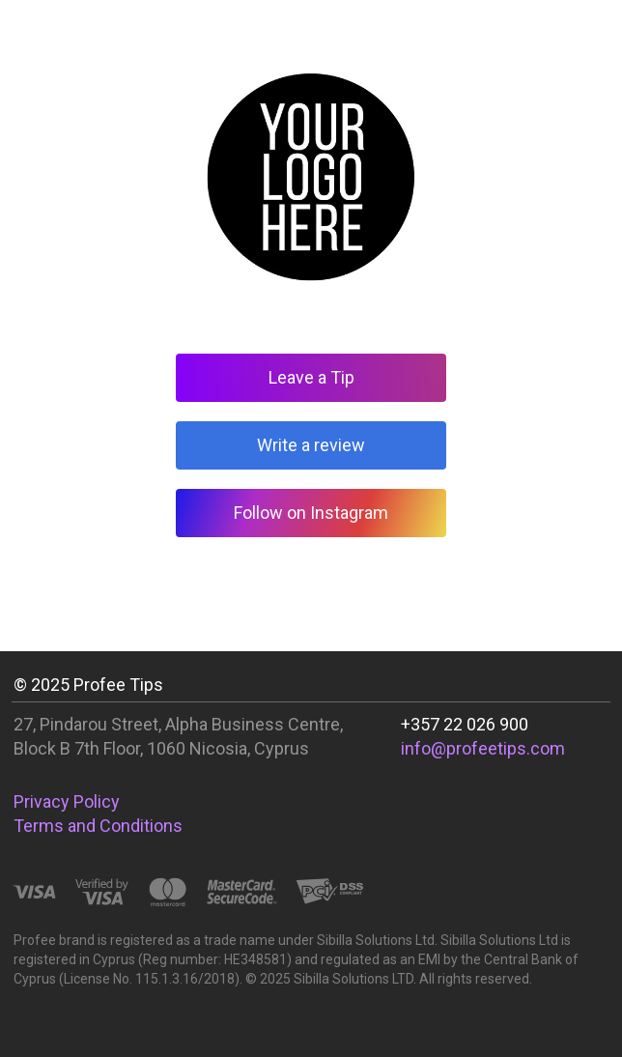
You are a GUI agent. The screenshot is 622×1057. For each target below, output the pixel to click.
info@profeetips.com (483, 748)
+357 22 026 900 (464, 724)
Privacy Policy (67, 801)
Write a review (311, 445)
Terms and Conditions (98, 825)
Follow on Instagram (311, 512)
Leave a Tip (311, 377)
